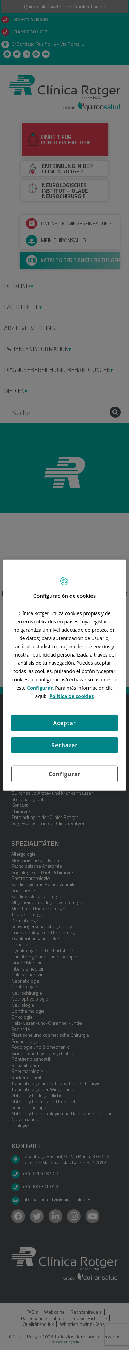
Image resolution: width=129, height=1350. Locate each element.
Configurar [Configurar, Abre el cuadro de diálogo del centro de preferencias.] (64, 774)
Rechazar (64, 745)
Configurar (40, 687)
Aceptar (64, 723)
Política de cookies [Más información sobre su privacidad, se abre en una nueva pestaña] (71, 696)
